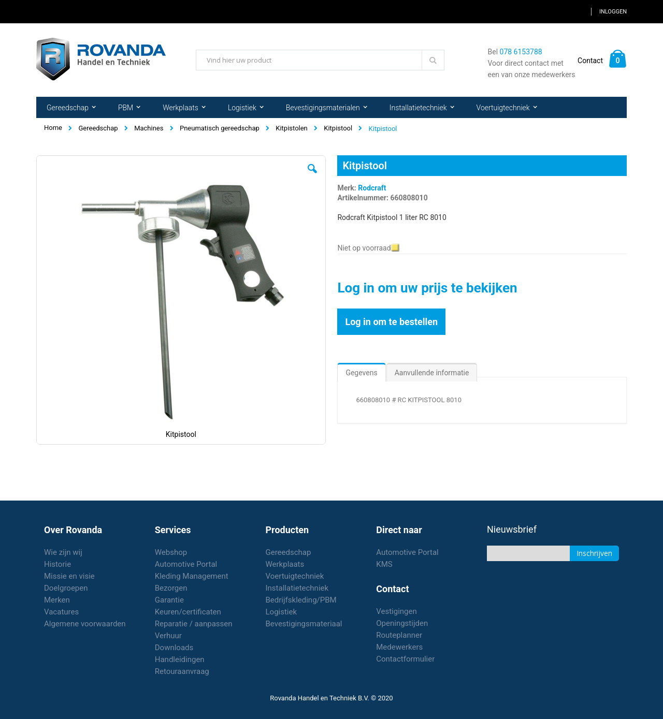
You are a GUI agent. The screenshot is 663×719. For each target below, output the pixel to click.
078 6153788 (521, 52)
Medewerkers (399, 647)
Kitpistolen (292, 128)
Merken (57, 600)
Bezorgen (171, 588)
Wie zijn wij (63, 552)
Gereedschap (98, 128)
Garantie (169, 600)
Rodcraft (372, 188)
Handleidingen (180, 659)
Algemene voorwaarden (85, 623)
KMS (384, 564)
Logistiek (281, 612)
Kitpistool (338, 128)
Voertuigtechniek (295, 576)
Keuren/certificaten (188, 612)
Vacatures (61, 612)
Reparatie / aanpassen (194, 623)
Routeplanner (399, 635)
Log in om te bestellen (391, 321)
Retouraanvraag (182, 671)
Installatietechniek (297, 588)
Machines (148, 128)
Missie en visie (69, 576)
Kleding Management (191, 576)
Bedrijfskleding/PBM (301, 600)
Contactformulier (405, 659)
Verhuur (168, 635)
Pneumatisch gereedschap (220, 128)
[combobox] (320, 60)
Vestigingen (396, 611)
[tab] (361, 370)
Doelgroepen (66, 588)
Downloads (174, 647)
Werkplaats (285, 564)
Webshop (171, 552)
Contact (590, 60)
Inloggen (613, 11)
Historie (57, 564)
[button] (312, 176)
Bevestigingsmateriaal (304, 623)
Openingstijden (402, 623)
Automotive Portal (186, 564)
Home (53, 127)
